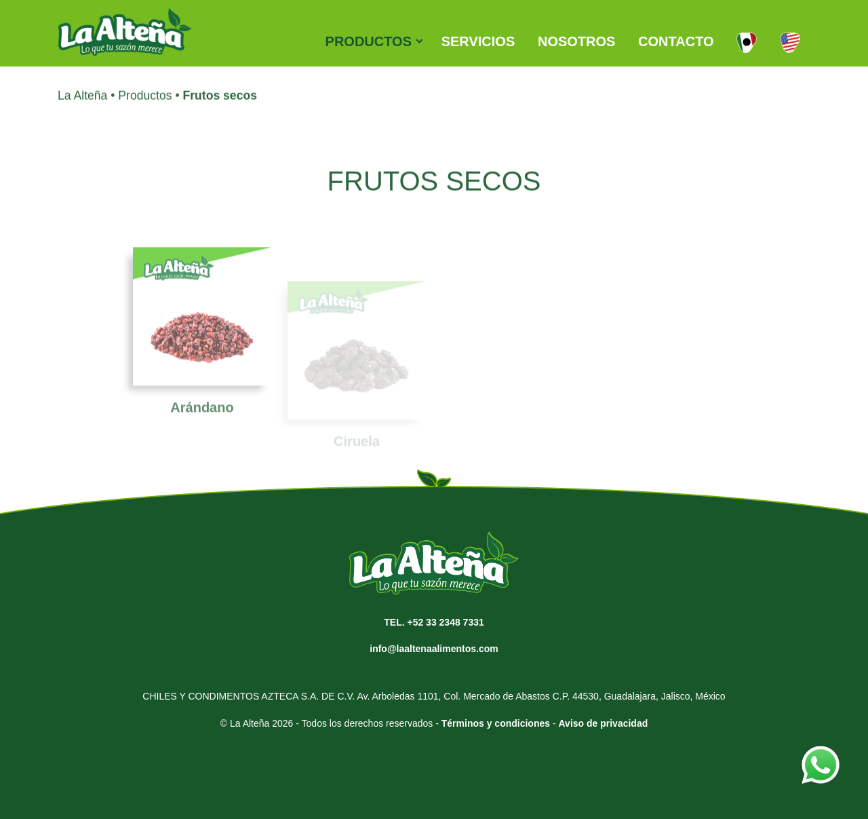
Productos (145, 102)
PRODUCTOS (369, 41)
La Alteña (82, 102)
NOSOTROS (576, 41)
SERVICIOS (478, 41)
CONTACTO (675, 41)
